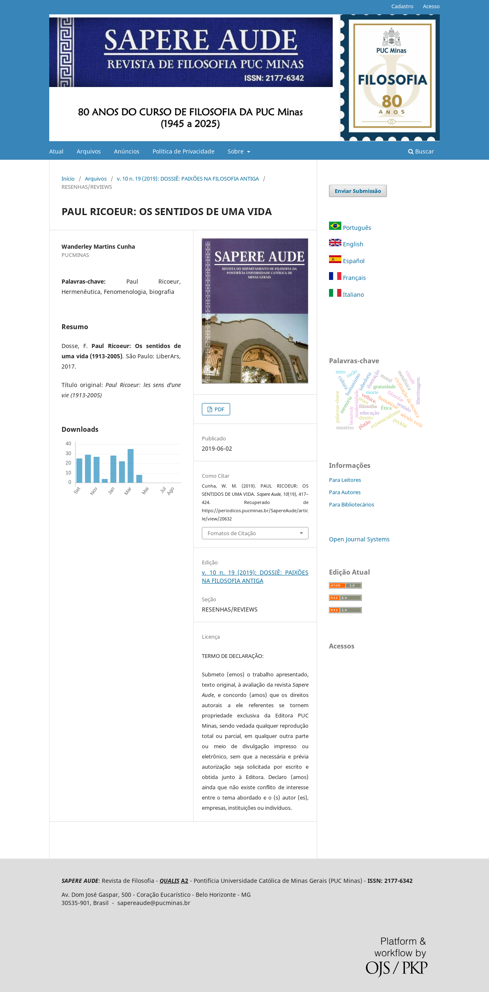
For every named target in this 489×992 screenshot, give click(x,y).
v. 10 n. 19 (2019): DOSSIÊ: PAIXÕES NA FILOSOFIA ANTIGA (188, 178)
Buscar (421, 151)
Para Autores (345, 492)
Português (351, 227)
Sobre (236, 151)
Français (347, 278)
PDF (218, 409)
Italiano (346, 294)
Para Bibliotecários (351, 504)
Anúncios (126, 151)
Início (68, 178)
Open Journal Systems (359, 539)
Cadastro (402, 6)
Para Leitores (345, 479)
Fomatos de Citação (232, 533)
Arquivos (89, 151)
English (346, 244)
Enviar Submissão (358, 191)
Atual (56, 151)
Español (347, 261)
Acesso (431, 6)
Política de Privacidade (184, 151)
